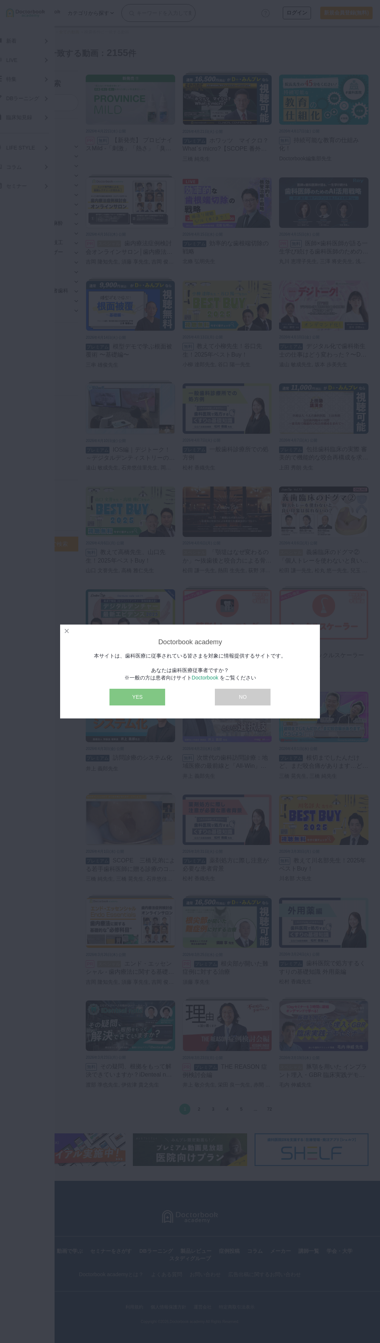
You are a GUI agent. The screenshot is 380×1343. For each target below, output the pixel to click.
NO (243, 697)
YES (137, 697)
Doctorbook (205, 678)
